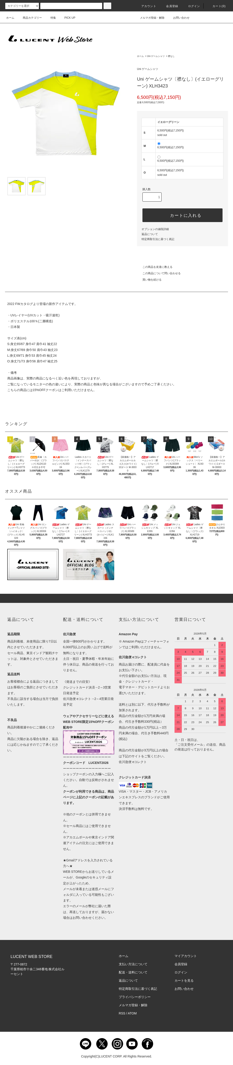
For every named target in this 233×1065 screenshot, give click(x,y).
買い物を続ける (149, 279)
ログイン (191, 6)
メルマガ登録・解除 (149, 17)
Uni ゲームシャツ (156, 56)
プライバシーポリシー (135, 997)
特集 (50, 17)
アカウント (146, 6)
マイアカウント (186, 956)
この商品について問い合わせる (159, 273)
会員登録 (169, 6)
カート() (216, 6)
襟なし (171, 56)
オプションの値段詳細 (155, 229)
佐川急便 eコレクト (133, 762)
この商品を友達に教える (154, 267)
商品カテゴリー (29, 17)
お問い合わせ (179, 17)
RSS (122, 1013)
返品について (150, 234)
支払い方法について (133, 964)
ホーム (10, 17)
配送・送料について (133, 972)
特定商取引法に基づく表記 (158, 239)
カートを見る (184, 980)
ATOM (132, 1013)
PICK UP (67, 17)
